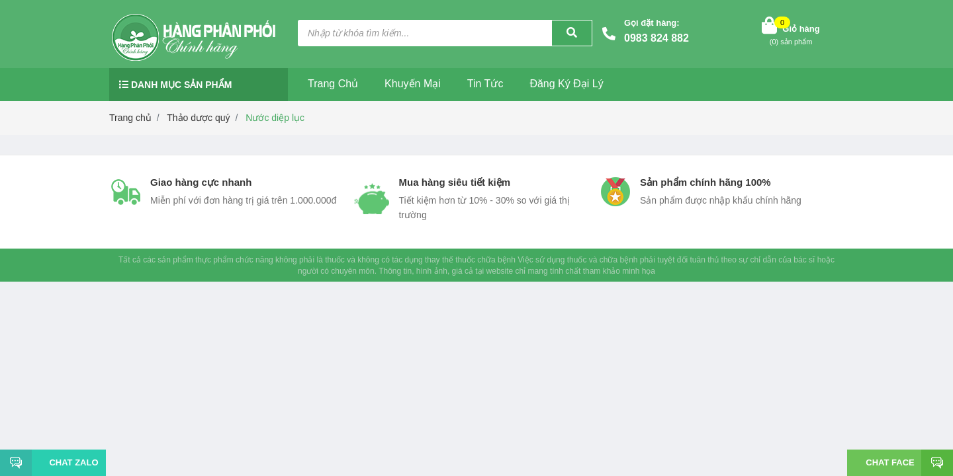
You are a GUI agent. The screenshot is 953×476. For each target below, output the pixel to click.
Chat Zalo (68, 462)
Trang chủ (333, 83)
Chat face (890, 462)
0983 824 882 (656, 38)
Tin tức (485, 83)
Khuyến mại (413, 83)
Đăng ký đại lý (566, 83)
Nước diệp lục (275, 117)
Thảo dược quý (198, 117)
